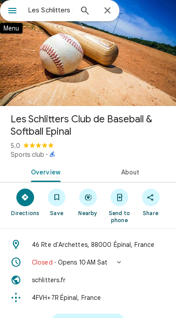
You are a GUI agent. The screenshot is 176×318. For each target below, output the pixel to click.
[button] (88, 262)
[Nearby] (88, 202)
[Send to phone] (119, 205)
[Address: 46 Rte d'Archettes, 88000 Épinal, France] (88, 245)
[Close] (107, 11)
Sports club (27, 155)
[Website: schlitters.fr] (88, 280)
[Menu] (12, 11)
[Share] (150, 202)
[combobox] (50, 10)
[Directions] (25, 202)
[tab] (44, 171)
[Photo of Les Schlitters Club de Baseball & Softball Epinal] (88, 53)
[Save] (57, 202)
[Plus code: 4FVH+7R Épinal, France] (88, 298)
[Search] (85, 11)
